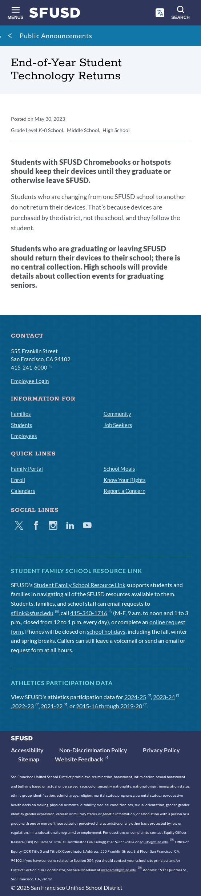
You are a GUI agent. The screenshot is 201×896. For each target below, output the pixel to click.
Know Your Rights (125, 480)
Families (21, 413)
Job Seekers (118, 425)
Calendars (23, 490)
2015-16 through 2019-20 (111, 705)
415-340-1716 (91, 612)
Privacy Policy (161, 749)
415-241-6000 (31, 367)
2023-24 (166, 696)
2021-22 (54, 705)
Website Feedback (81, 759)
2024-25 (137, 696)
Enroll (18, 480)
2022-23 (25, 705)
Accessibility (27, 749)
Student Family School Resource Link (79, 584)
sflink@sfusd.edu (35, 612)
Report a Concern (124, 490)
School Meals (119, 468)
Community (117, 413)
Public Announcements (56, 36)
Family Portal (27, 468)
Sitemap (28, 759)
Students (21, 425)
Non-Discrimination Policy (93, 749)
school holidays (106, 631)
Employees (24, 436)
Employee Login (30, 381)
